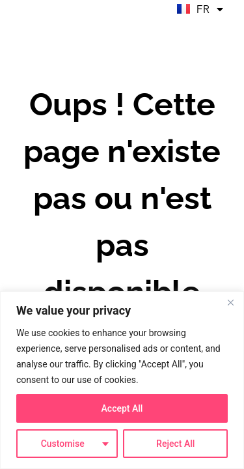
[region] (122, 380)
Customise (63, 443)
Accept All (122, 408)
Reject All (175, 443)
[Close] (230, 302)
